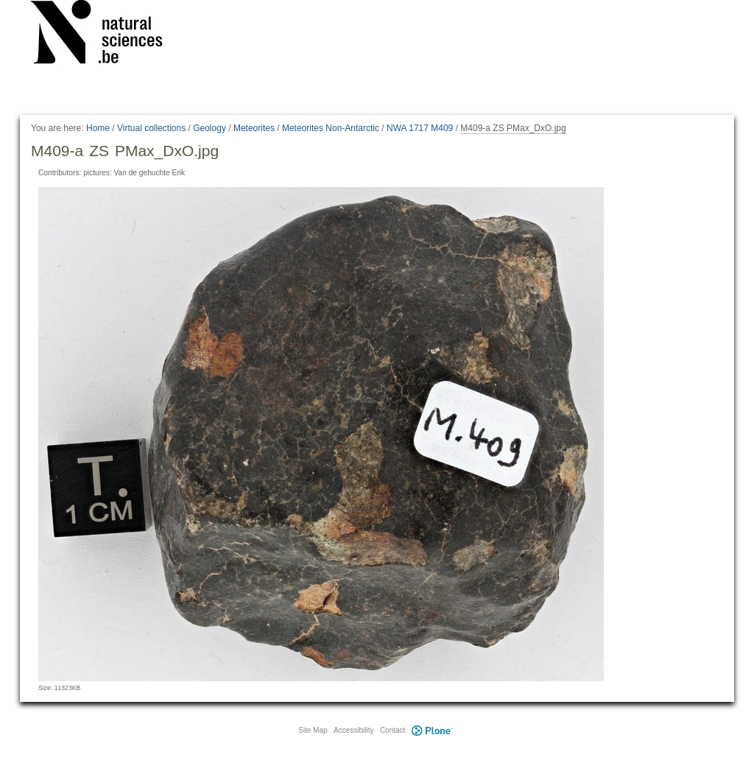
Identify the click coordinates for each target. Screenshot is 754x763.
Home (98, 128)
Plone (431, 730)
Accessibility (353, 730)
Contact (392, 730)
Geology (209, 128)
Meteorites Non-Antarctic (330, 128)
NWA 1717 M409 (420, 128)
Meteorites (254, 128)
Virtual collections (151, 128)
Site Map (312, 730)
